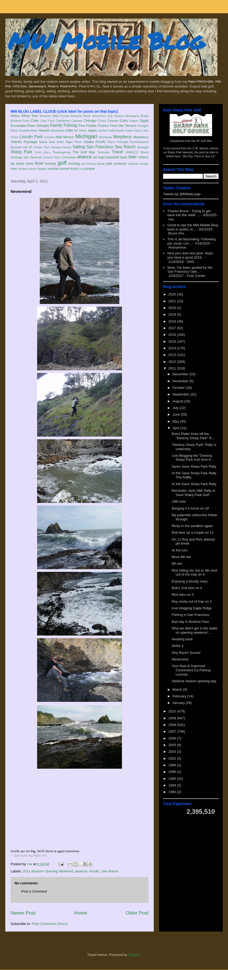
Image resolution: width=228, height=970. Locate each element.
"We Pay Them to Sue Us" (199, 156)
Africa (15, 116)
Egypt (144, 121)
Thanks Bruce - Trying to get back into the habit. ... (189, 213)
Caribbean (63, 120)
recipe (144, 163)
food (39, 163)
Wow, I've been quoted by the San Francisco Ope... (189, 270)
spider (42, 168)
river (14, 169)
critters (143, 157)
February (180, 696)
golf (62, 163)
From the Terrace (123, 126)
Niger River (74, 141)
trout (74, 169)
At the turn (179, 550)
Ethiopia (42, 126)
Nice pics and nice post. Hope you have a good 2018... (190, 255)
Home (80, 913)
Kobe (129, 130)
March (178, 689)
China (102, 120)
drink (29, 164)
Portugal (122, 141)
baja (101, 157)
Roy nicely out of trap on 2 (192, 601)
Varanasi (36, 157)
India (69, 130)
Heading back (182, 639)
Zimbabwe (69, 157)
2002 (172, 758)
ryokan (23, 168)
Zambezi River (52, 157)
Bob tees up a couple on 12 (192, 532)
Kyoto (138, 130)
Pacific (101, 142)
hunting (74, 164)
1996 (172, 772)
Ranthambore (139, 141)
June (177, 414)
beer (133, 157)
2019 (172, 314)
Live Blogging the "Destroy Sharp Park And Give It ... (193, 458)
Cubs (124, 121)
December (181, 374)
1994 (172, 785)
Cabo (35, 121)
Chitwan (112, 120)
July (176, 408)
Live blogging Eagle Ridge (192, 608)
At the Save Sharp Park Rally (194, 484)
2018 (172, 321)
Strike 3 (177, 646)
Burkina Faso (20, 120)
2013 (172, 355)
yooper (90, 169)
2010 (172, 711)
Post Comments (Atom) (50, 924)
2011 (172, 368)
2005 (172, 745)
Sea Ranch (125, 147)
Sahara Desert (61, 147)
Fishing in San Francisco (190, 615)
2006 (172, 738)
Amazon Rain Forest (54, 116)
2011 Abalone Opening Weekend (48, 871)
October (179, 388)
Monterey (105, 137)
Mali (59, 137)
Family (56, 125)
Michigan (86, 136)
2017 (172, 328)
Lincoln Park (31, 136)
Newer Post (23, 913)
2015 (172, 341)
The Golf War (84, 152)
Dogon (133, 120)
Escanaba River (23, 126)
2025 (172, 294)
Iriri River (80, 130)
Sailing (79, 147)
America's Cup (102, 116)
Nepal (43, 141)
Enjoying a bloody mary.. (190, 581)
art (95, 157)
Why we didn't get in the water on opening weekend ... (194, 630)
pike (109, 164)
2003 (172, 752)
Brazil (144, 116)
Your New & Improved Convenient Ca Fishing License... (191, 670)
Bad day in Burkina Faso (190, 622)
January (179, 703)
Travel (117, 152)
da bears (17, 164)
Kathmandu (116, 130)
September (181, 394)
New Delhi (56, 141)
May (176, 421)
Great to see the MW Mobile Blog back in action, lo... (192, 227)
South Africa (42, 152)
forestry (50, 164)
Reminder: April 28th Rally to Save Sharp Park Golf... (193, 493)
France (103, 126)
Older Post (137, 913)
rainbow (133, 163)
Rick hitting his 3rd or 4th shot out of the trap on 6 (194, 572)
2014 (172, 348)
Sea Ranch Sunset (186, 653)
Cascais (76, 120)
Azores (119, 116)
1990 (172, 792)
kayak (101, 163)
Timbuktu (103, 152)
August (178, 401)
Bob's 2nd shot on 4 (187, 588)
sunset (64, 169)
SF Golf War (204, 140)
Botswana (132, 116)
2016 (172, 335)
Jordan (103, 130)
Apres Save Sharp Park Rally (194, 466)
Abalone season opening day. (194, 681)
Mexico (68, 137)
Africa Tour (29, 116)
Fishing (70, 125)
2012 (172, 362)
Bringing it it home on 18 (190, 508)
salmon (32, 168)
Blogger (134, 955)
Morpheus (122, 136)
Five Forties (87, 126)
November (181, 381)
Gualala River (28, 130)
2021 (172, 301)
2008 (172, 725)
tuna (81, 168)
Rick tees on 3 (182, 595)
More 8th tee (181, 557)
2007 (172, 731)
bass (123, 157)
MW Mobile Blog (106, 41)
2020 (172, 308)
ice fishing (88, 163)
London (49, 137)
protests (120, 164)
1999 (172, 765)
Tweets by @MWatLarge (182, 194)
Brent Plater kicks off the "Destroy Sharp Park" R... (193, 436)
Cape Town (47, 120)
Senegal (142, 147)
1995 (172, 779)
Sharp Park (21, 152)
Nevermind (180, 659)
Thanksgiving (61, 152)
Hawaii (44, 130)
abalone (84, 157)
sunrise (53, 169)
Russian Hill (19, 147)
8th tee (177, 564)
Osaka (89, 142)
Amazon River (81, 116)
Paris (111, 141)
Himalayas (57, 130)
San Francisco (99, 147)
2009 (172, 718)
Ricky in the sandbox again (192, 526)
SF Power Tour (39, 147)
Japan (92, 130)
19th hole (179, 501)
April (177, 428)
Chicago (90, 121)
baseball (112, 157)
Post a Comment (34, 891)
